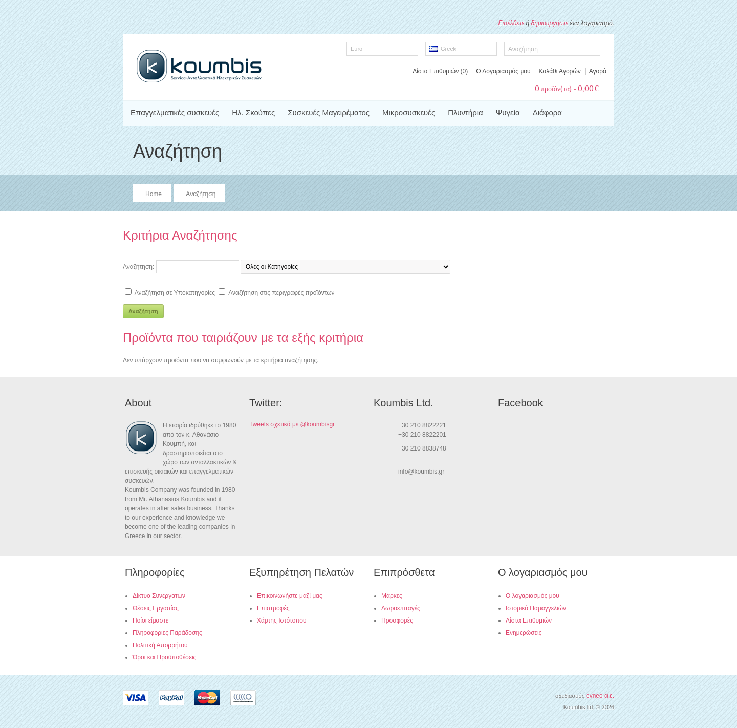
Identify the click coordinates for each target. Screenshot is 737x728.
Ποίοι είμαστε (150, 620)
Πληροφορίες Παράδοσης (167, 632)
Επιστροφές (273, 608)
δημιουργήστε (549, 23)
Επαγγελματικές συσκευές (175, 112)
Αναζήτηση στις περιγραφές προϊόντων (281, 292)
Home (153, 194)
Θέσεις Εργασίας (156, 608)
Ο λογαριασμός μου (532, 595)
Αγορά (597, 71)
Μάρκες (391, 595)
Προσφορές (397, 620)
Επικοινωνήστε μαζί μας (289, 595)
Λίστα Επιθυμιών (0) (440, 71)
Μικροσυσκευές (408, 112)
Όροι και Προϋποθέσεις (164, 657)
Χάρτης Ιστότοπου (282, 620)
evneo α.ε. (600, 695)
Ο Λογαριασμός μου (503, 71)
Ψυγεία (508, 112)
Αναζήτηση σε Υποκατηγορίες (175, 292)
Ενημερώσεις (523, 632)
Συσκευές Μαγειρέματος (329, 112)
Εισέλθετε (511, 23)
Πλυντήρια (465, 112)
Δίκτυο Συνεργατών (159, 595)
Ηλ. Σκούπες (253, 112)
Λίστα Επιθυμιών (529, 620)
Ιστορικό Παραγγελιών (536, 608)
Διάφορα (547, 112)
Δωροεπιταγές (400, 608)
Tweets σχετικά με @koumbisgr (292, 424)
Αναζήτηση (200, 194)
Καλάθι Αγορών (560, 71)
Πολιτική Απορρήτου (160, 645)
